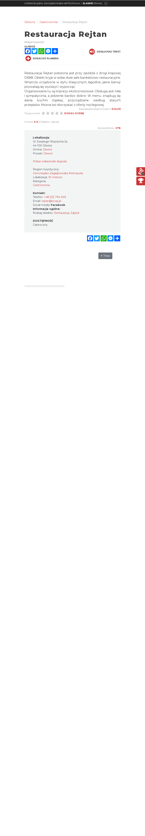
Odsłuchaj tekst (105, 52)
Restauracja (61, 213)
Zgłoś (116, 108)
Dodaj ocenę (74, 113)
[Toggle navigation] (106, 3)
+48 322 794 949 (55, 197)
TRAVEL (93, 3)
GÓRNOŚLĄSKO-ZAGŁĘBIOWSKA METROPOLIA (52, 3)
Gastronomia (41, 185)
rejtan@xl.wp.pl (51, 201)
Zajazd (74, 213)
